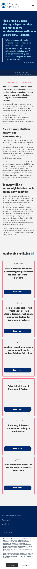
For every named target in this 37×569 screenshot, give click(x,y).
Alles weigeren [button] (25, 565)
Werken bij (6, 524)
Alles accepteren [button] (12, 565)
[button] (33, 5)
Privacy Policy (7, 532)
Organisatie (6, 520)
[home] (12, 5)
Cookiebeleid (6, 528)
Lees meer (17, 292)
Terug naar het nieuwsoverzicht (18, 82)
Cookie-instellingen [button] (18, 561)
